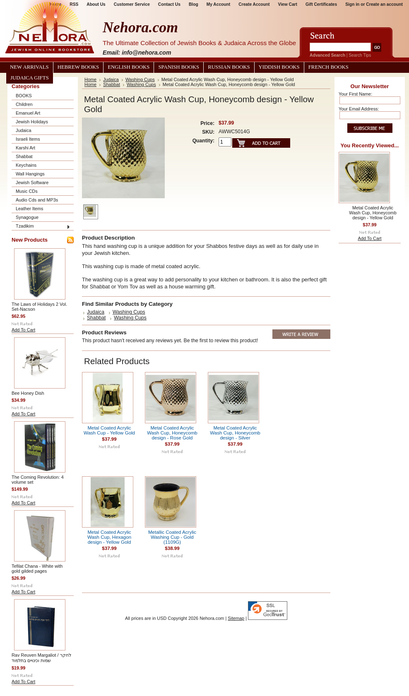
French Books (328, 67)
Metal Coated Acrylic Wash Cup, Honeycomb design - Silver (235, 432)
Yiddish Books (279, 67)
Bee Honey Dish (28, 393)
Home (90, 79)
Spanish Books (178, 67)
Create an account (384, 4)
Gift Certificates (321, 4)
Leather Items (29, 208)
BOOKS (24, 95)
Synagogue (27, 217)
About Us (96, 4)
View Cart (287, 4)
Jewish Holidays (32, 121)
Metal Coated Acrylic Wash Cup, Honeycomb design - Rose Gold (172, 432)
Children (24, 104)
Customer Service (132, 4)
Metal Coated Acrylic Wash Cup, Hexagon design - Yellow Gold (109, 537)
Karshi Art (25, 147)
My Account (219, 4)
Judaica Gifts (29, 78)
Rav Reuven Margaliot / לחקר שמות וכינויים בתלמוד (41, 658)
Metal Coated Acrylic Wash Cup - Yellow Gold (109, 430)
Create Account (253, 4)
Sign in (352, 4)
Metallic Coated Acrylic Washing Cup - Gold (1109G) (172, 537)
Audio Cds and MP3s (37, 199)
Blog (193, 4)
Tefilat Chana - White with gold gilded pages (37, 569)
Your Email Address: (359, 108)
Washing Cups (140, 79)
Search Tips (360, 55)
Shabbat (24, 156)
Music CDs (27, 191)
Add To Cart (23, 329)
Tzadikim (25, 225)
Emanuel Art (28, 112)
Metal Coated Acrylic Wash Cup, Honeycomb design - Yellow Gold (372, 212)
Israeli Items (28, 139)
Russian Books (229, 67)
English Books (128, 67)
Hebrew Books (78, 67)
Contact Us (169, 4)
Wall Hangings (30, 173)
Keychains (26, 165)
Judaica (23, 130)
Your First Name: (355, 93)
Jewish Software (32, 182)
